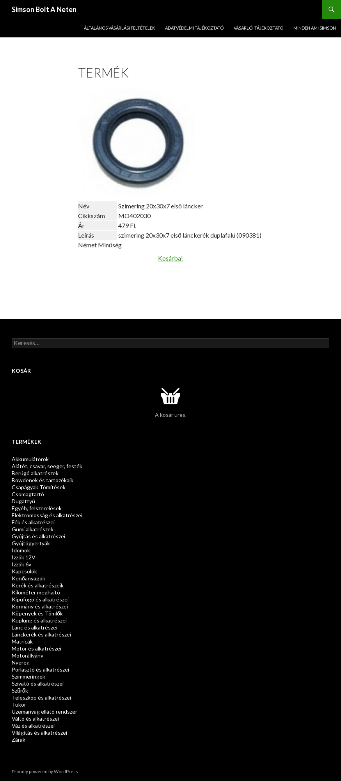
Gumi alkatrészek (32, 529)
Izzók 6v (21, 564)
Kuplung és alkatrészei (39, 620)
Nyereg (21, 662)
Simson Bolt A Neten (44, 9)
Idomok (21, 550)
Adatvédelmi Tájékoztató (194, 27)
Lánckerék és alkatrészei (41, 634)
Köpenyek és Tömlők (37, 613)
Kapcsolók (24, 571)
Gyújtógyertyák (31, 543)
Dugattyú (23, 501)
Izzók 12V (24, 557)
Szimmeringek (28, 676)
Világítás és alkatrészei (39, 732)
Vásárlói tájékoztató (258, 27)
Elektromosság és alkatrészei (47, 515)
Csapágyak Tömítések (39, 487)
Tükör (19, 704)
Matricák (22, 641)
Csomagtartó (28, 494)
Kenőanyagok (28, 578)
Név (83, 206)
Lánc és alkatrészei (34, 627)
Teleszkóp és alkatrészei (41, 697)
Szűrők (20, 690)
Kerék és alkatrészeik (38, 585)
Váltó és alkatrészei (35, 718)
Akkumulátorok (30, 459)
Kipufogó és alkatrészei (40, 599)
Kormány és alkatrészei (40, 606)
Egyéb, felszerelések (37, 508)
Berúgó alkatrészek (35, 473)
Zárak (18, 739)
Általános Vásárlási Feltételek (119, 27)
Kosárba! (170, 258)
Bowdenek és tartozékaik (42, 480)
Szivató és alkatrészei (38, 683)
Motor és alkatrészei (36, 648)
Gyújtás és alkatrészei (38, 536)
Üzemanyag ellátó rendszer (44, 711)
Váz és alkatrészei (33, 725)
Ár (81, 225)
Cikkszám (91, 215)
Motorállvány (27, 655)
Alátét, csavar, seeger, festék (47, 466)
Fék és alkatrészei (33, 522)
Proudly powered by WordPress (45, 771)
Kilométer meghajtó (36, 592)
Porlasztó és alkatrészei (40, 669)
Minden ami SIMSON (314, 27)
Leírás (86, 235)
